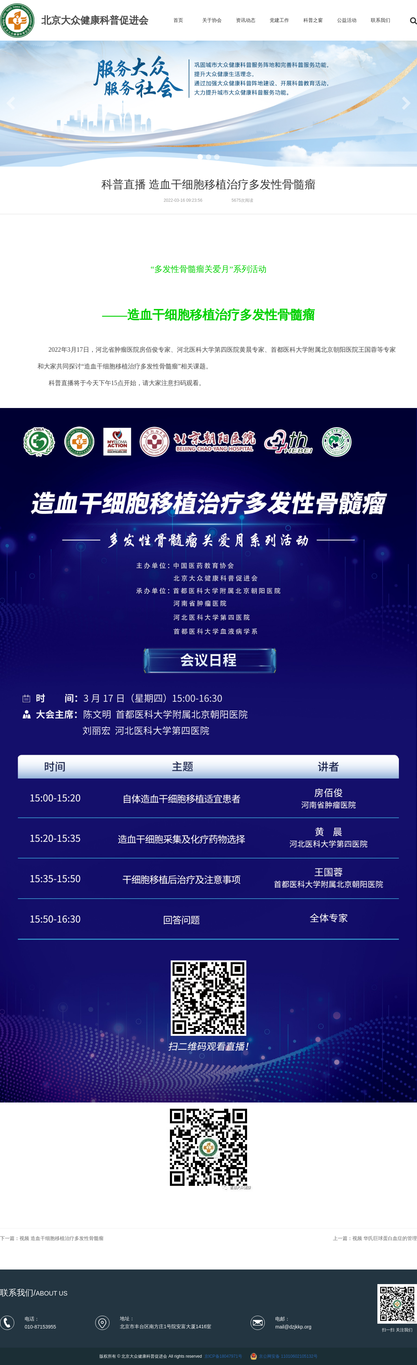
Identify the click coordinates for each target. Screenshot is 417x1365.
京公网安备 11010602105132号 (288, 1356)
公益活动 (347, 20)
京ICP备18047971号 (223, 1356)
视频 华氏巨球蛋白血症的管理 (384, 1238)
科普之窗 (313, 20)
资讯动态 (245, 20)
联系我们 (380, 20)
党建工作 (279, 20)
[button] (200, 157)
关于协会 (212, 20)
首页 (178, 20)
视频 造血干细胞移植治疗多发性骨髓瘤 (61, 1238)
